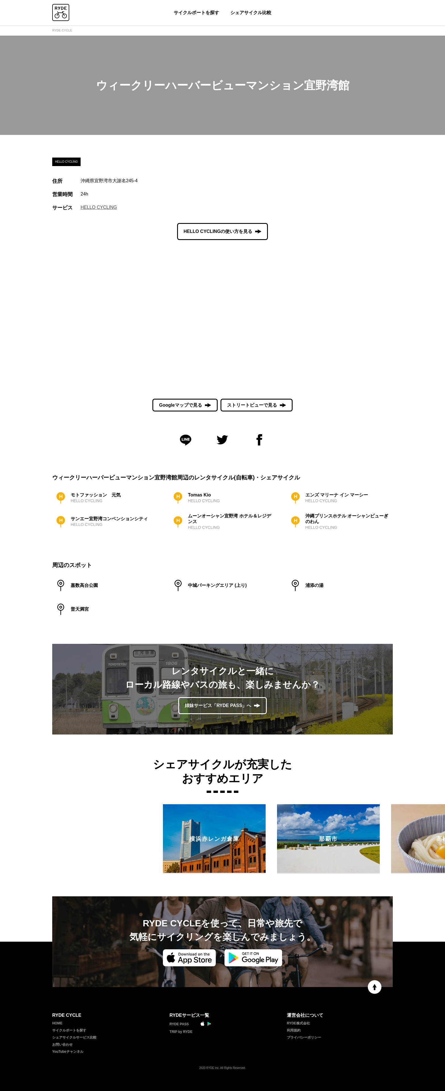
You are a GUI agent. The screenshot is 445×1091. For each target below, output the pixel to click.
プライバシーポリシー (304, 1037)
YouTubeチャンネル (67, 1052)
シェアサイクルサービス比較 (74, 1037)
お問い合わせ (62, 1045)
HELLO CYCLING (99, 207)
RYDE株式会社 (298, 1023)
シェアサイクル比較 (250, 12)
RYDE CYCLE (62, 30)
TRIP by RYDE (180, 1032)
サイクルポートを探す (196, 12)
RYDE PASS (179, 1024)
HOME (57, 1023)
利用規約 (294, 1030)
